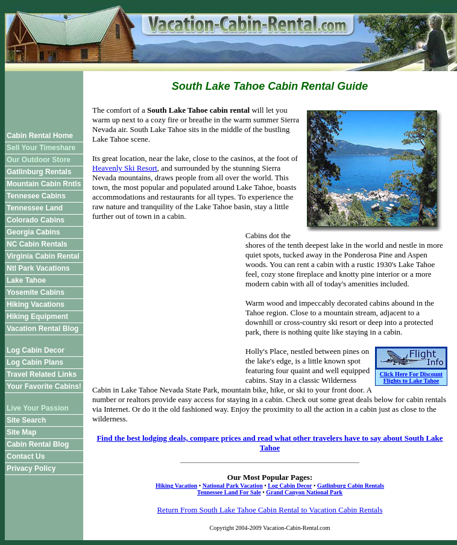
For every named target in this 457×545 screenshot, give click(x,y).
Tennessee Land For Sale (229, 492)
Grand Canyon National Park (304, 492)
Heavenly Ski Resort (124, 167)
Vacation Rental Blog (42, 328)
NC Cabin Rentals (37, 244)
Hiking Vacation (176, 485)
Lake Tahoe (26, 280)
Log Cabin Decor (36, 350)
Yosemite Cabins (36, 292)
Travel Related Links (42, 374)
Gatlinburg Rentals (39, 172)
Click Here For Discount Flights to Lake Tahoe (411, 377)
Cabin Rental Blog (38, 444)
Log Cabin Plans (35, 362)
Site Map (21, 432)
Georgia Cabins (33, 232)
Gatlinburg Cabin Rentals (350, 485)
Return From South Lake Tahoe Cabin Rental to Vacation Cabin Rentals (269, 509)
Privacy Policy (31, 468)
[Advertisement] (44, 98)
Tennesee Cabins (36, 196)
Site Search (26, 420)
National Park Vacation (233, 485)
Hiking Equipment (37, 316)
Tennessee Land (35, 208)
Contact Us (26, 456)
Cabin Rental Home (40, 135)
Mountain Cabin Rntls (44, 184)
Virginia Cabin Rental (43, 256)
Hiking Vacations (36, 304)
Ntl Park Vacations (38, 268)
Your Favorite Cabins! (44, 386)
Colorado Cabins (36, 220)
